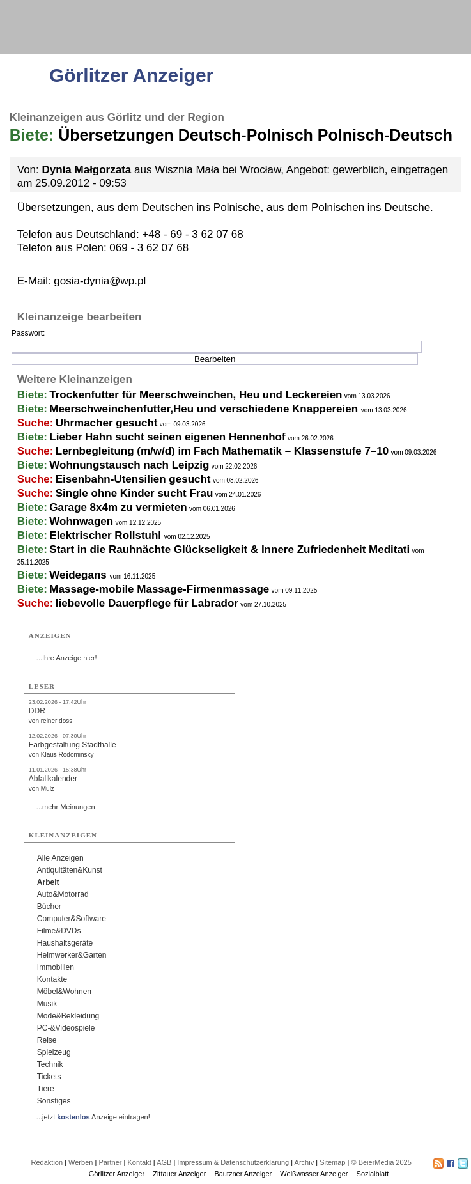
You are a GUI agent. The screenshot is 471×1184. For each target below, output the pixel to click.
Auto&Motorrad (63, 894)
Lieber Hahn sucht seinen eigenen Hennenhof (167, 437)
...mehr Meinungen (65, 807)
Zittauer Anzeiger (179, 1174)
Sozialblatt (373, 1174)
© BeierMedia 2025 (381, 1162)
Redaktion (47, 1162)
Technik (50, 1064)
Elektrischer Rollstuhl (106, 535)
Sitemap (332, 1162)
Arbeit (48, 882)
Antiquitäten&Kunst (69, 870)
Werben (80, 1162)
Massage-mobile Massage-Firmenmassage (159, 589)
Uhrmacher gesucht (107, 423)
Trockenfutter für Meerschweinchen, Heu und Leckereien (195, 395)
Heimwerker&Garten (72, 955)
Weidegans (79, 575)
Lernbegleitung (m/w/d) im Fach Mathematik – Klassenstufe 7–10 (222, 451)
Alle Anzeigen (60, 858)
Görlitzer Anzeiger (116, 1174)
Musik (47, 1004)
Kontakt (139, 1162)
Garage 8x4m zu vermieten (118, 507)
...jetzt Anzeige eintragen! (93, 1117)
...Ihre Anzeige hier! (66, 658)
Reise (47, 1040)
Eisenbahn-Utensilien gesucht (133, 479)
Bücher (49, 906)
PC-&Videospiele (66, 1028)
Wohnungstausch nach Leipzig (129, 465)
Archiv (304, 1162)
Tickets (49, 1076)
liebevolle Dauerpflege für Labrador (147, 603)
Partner (109, 1162)
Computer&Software (71, 918)
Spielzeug (54, 1052)
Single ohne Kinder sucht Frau (134, 493)
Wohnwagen (81, 521)
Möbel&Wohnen (64, 991)
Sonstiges (54, 1101)
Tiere (45, 1089)
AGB (164, 1162)
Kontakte (52, 979)
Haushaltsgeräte (65, 943)
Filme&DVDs (59, 931)
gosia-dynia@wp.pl (100, 281)
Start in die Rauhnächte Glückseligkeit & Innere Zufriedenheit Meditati (229, 549)
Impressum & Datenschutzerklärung (233, 1162)
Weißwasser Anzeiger (314, 1174)
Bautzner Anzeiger (243, 1174)
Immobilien (55, 967)
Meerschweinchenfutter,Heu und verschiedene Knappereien (204, 409)
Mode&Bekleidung (68, 1016)
